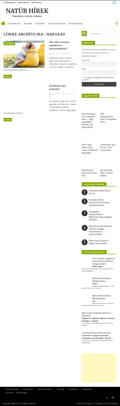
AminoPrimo (36, 2)
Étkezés (28, 24)
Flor (93, 301)
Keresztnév (86, 60)
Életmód (40, 24)
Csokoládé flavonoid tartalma (96, 333)
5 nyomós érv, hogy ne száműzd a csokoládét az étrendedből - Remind (96, 336)
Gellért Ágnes (97, 266)
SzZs (52, 53)
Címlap (3, 24)
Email (84, 69)
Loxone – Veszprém (16, 392)
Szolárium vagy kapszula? (62, 85)
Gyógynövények (57, 24)
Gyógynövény (45, 389)
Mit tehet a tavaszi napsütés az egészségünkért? (58, 45)
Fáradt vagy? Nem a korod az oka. (89, 173)
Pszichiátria (75, 24)
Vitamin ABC (14, 24)
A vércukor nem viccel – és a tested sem (108, 147)
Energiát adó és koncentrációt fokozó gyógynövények (99, 202)
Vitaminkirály (23, 2)
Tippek (60, 389)
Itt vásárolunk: (10, 2)
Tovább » (7, 76)
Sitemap (73, 389)
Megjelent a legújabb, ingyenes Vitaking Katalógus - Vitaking (98, 319)
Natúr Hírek (27, 11)
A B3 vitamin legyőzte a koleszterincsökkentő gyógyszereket (103, 261)
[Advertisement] (99, 368)
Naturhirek (55, 91)
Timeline (87, 389)
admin (95, 284)
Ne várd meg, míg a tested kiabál (106, 173)
